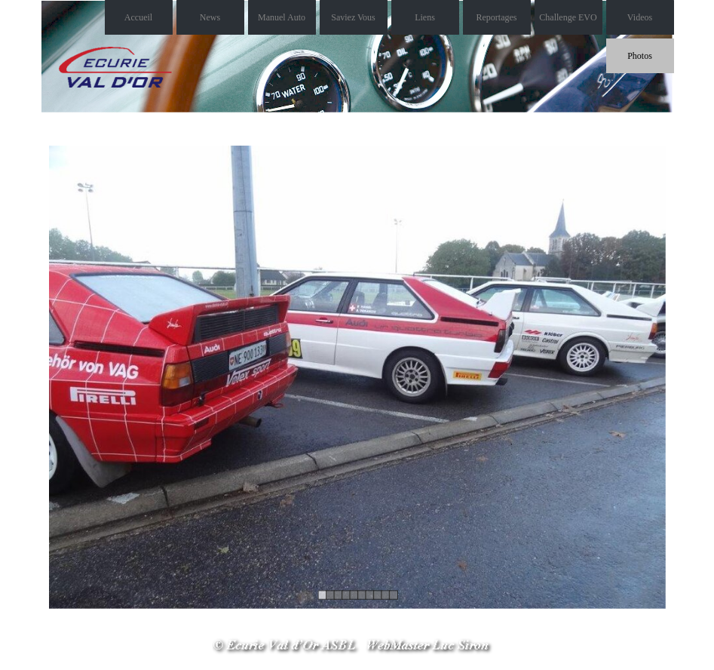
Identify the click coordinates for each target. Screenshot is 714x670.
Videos (639, 17)
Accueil (138, 17)
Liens (425, 17)
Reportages (497, 17)
